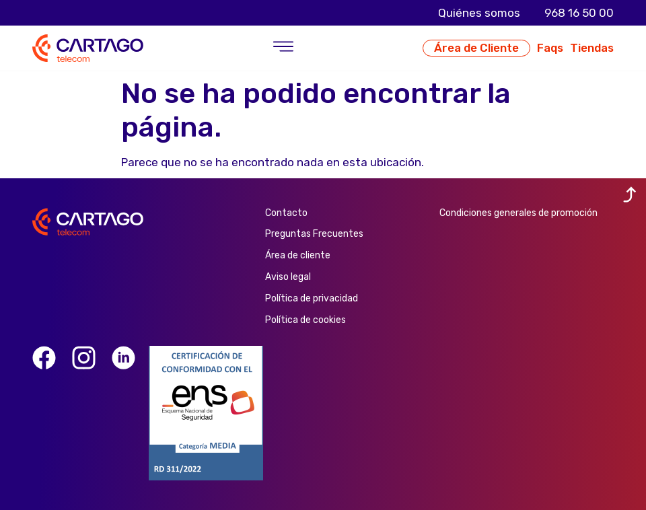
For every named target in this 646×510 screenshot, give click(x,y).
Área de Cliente (476, 47)
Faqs (550, 47)
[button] (283, 48)
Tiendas (592, 47)
